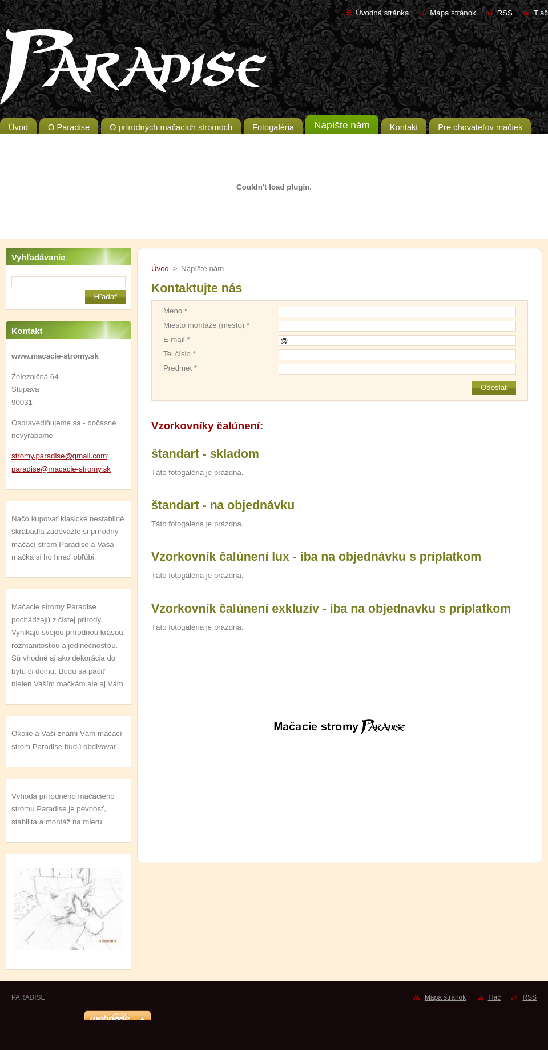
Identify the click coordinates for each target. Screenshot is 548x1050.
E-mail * (176, 339)
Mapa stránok (453, 13)
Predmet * (180, 368)
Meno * (175, 311)
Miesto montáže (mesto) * (206, 325)
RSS (505, 13)
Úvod (160, 268)
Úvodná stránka (382, 13)
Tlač (541, 13)
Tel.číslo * (179, 353)
